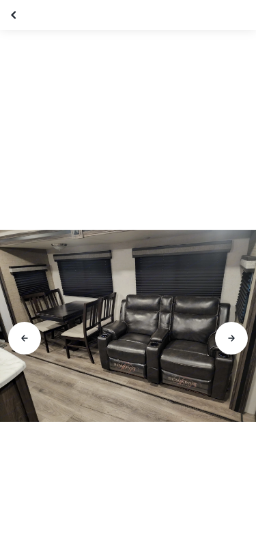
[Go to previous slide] (24, 338)
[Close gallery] (15, 15)
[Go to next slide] (231, 338)
